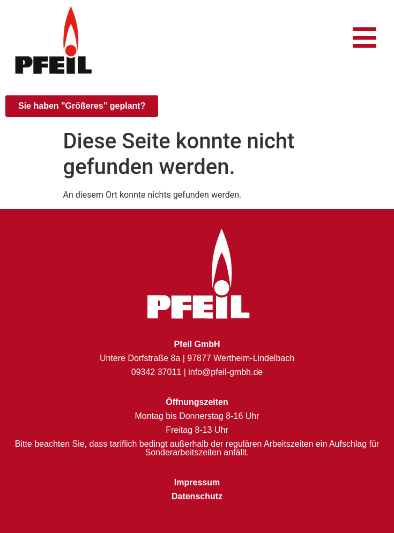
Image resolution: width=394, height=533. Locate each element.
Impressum (197, 482)
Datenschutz (197, 496)
